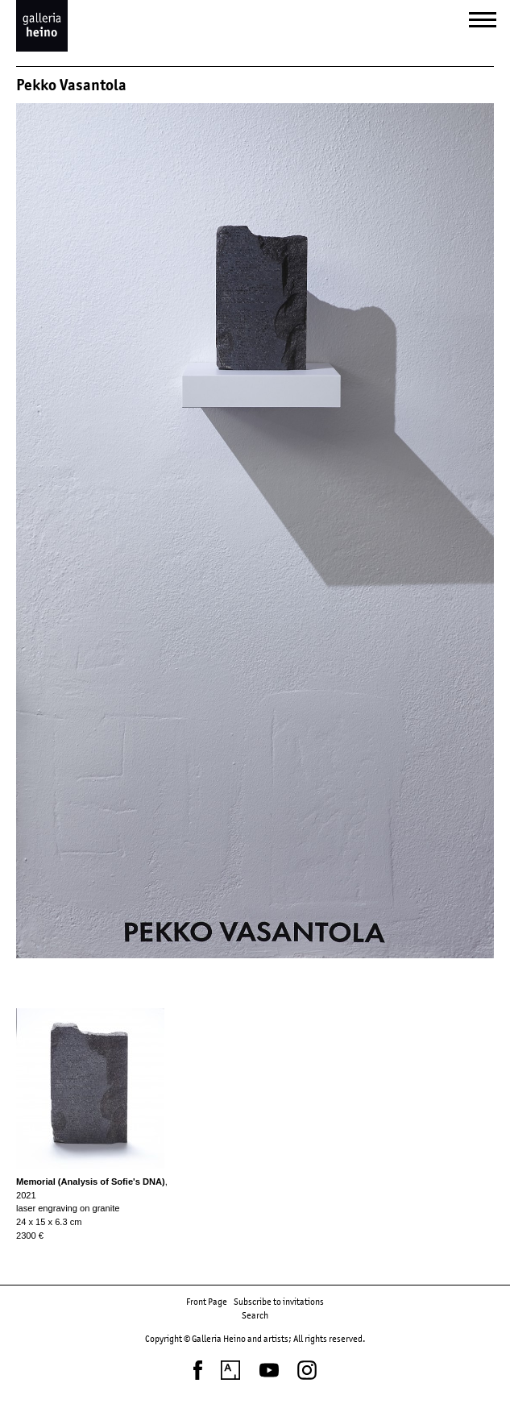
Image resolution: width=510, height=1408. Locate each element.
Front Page (206, 1301)
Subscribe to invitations (279, 1301)
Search (255, 1315)
